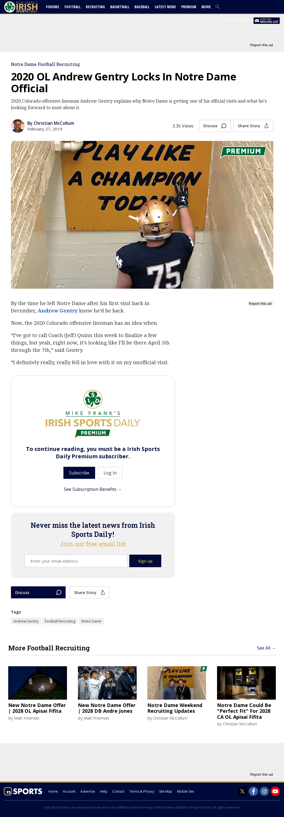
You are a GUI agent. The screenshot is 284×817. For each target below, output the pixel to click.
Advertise (87, 791)
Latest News (165, 6)
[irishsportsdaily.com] (27, 7)
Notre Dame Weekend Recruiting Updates (174, 708)
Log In (230, 20)
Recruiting (95, 6)
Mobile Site (185, 791)
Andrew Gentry (58, 310)
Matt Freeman (26, 718)
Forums (52, 6)
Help (103, 791)
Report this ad (261, 45)
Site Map (165, 791)
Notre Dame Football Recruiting (45, 64)
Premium (188, 6)
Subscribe (79, 473)
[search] (218, 6)
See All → (266, 648)
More (206, 6)
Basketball (119, 6)
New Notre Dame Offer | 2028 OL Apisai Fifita (37, 708)
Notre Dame (91, 621)
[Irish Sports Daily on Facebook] (253, 791)
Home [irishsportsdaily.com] (53, 791)
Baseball (142, 6)
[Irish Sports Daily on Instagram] (264, 791)
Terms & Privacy (141, 791)
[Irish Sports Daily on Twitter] (242, 791)
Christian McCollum (170, 718)
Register (244, 20)
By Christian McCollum (50, 123)
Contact (118, 791)
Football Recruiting (60, 621)
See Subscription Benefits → (93, 489)
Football (73, 6)
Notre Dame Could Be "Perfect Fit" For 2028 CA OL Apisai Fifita (244, 711)
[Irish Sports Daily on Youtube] (275, 791)
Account (69, 791)
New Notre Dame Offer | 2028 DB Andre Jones (107, 708)
